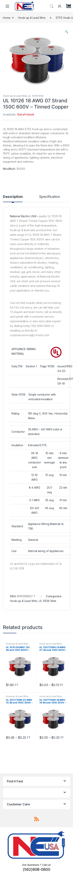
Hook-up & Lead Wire (31, 17)
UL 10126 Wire (36, 95)
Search (51, 6)
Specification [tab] (49, 197)
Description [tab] (13, 197)
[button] (66, 31)
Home (6, 17)
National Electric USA (23, 216)
